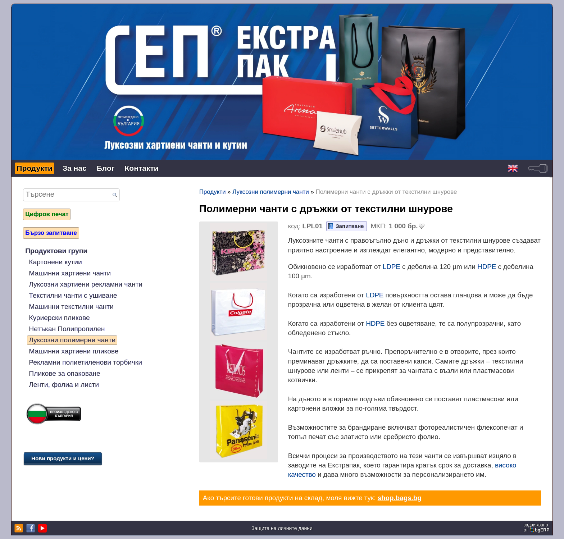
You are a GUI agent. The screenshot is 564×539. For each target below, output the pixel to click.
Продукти (35, 168)
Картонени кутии (55, 262)
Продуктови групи (56, 251)
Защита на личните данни (282, 528)
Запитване (350, 226)
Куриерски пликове (59, 317)
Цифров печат (46, 214)
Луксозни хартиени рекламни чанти (85, 284)
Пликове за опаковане (64, 373)
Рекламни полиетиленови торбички (85, 362)
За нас (75, 168)
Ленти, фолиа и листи (64, 384)
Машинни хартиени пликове (73, 351)
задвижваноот (537, 527)
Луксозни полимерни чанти (72, 340)
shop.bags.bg (400, 498)
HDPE (486, 266)
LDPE (391, 266)
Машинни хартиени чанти (70, 273)
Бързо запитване (51, 232)
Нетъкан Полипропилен (67, 329)
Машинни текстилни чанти (71, 306)
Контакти (142, 168)
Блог (106, 168)
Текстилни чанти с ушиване (73, 295)
